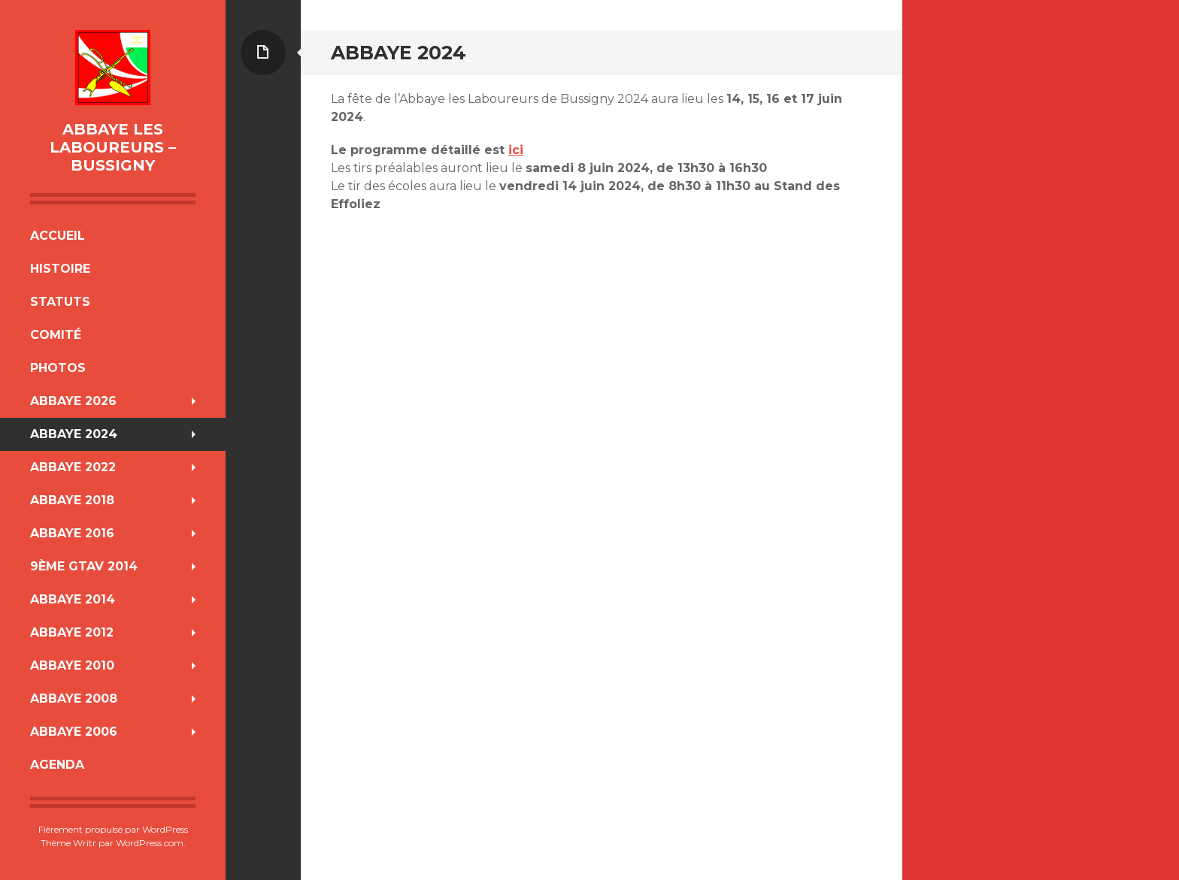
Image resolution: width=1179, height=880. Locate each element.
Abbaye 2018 (72, 500)
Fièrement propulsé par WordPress (113, 829)
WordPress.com (149, 842)
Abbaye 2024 (73, 434)
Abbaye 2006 (73, 731)
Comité (55, 335)
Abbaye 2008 (73, 698)
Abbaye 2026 (73, 401)
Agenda (57, 765)
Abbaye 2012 (72, 632)
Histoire (60, 269)
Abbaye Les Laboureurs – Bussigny (113, 147)
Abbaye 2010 (72, 665)
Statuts (60, 302)
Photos (58, 368)
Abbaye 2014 (72, 599)
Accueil (57, 235)
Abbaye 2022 (73, 467)
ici (515, 150)
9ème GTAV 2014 (84, 566)
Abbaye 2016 (72, 533)
